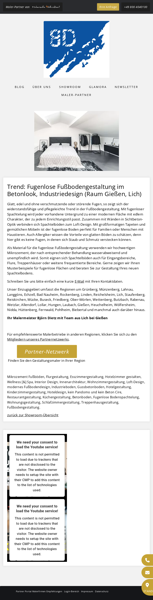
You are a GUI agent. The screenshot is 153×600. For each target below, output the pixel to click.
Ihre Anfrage (108, 7)
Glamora (98, 87)
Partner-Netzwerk (47, 351)
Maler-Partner (76, 95)
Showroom (70, 87)
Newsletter (126, 87)
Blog (20, 87)
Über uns (41, 87)
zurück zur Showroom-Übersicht (32, 415)
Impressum (87, 591)
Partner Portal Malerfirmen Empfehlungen (39, 591)
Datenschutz (101, 591)
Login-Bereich (71, 591)
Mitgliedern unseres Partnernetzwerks (38, 339)
